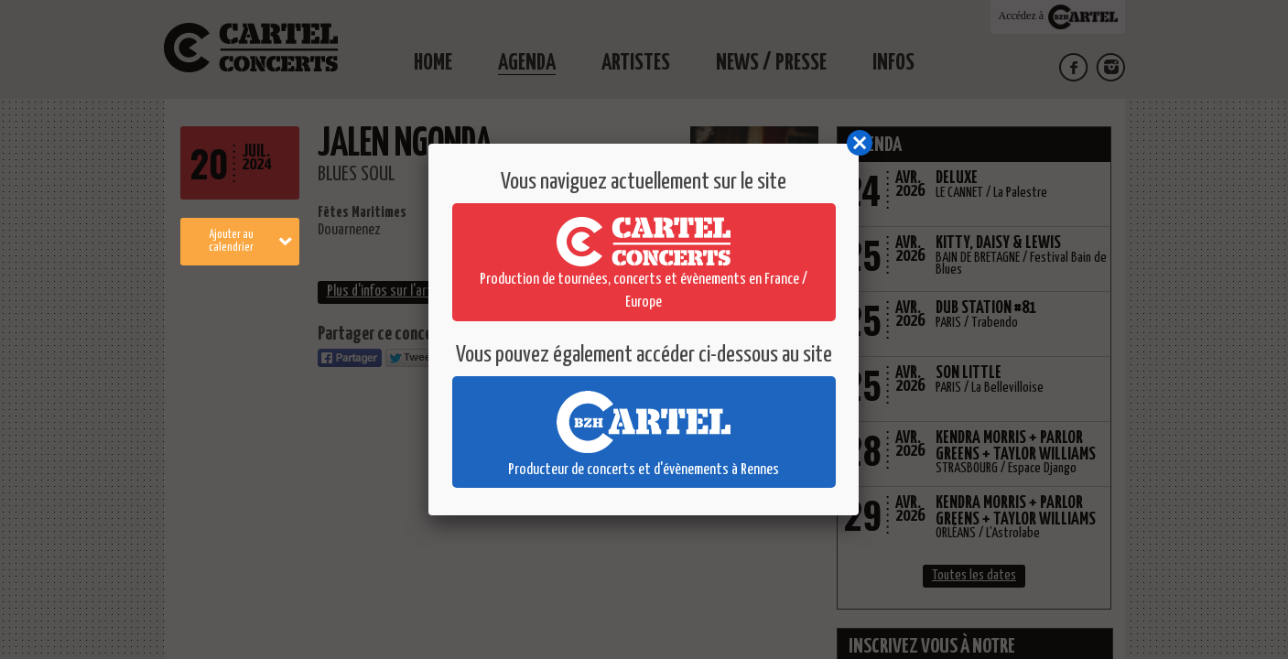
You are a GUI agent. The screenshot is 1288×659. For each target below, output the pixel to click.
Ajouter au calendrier (250, 241)
